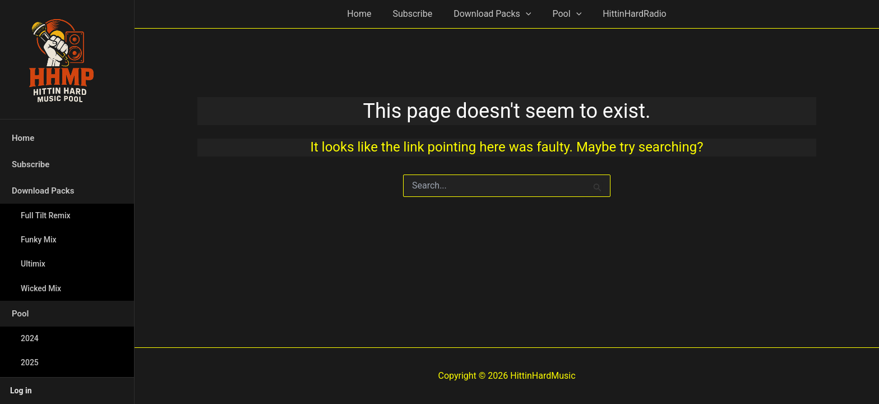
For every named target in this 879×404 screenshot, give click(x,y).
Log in (21, 390)
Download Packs (43, 191)
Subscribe (30, 164)
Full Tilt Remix (46, 215)
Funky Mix (39, 239)
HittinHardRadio (628, 13)
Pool (20, 314)
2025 (30, 362)
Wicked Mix (41, 288)
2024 (30, 338)
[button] (525, 14)
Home (23, 138)
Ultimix (33, 263)
